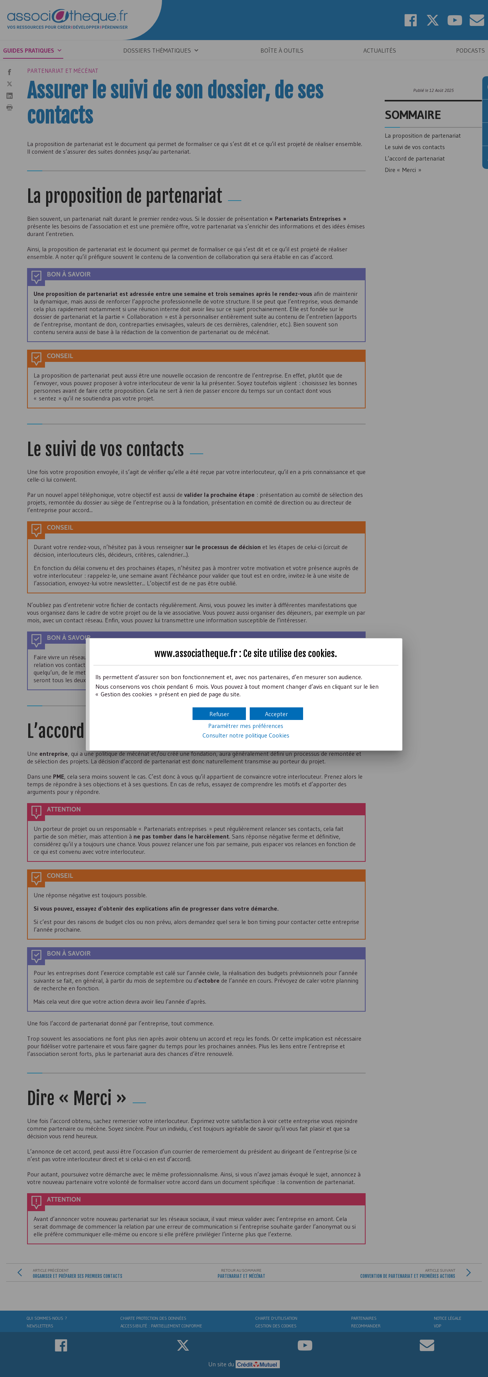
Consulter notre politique (245, 735)
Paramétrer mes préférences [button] (245, 725)
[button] (276, 713)
